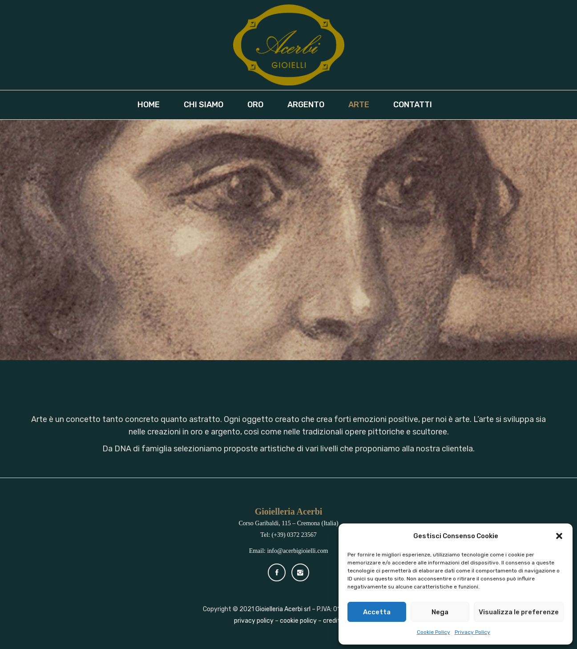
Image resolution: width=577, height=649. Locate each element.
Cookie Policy (433, 632)
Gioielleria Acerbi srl (283, 609)
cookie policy (298, 621)
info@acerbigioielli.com (297, 551)
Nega (440, 612)
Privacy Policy (472, 632)
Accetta (377, 612)
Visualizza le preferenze (519, 612)
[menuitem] (152, 104)
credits (333, 621)
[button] (559, 535)
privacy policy (254, 621)
